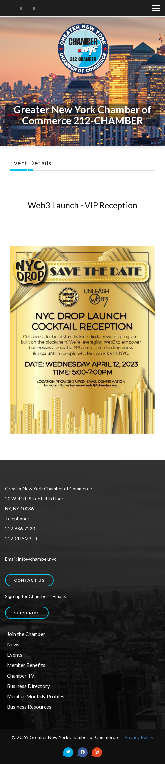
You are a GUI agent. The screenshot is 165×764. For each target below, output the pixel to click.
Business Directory (28, 686)
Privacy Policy (138, 737)
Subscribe (26, 612)
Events (14, 655)
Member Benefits (26, 665)
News (13, 644)
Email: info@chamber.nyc (30, 559)
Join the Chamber (26, 634)
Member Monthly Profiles (35, 696)
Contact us (29, 580)
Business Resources (29, 707)
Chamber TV (20, 676)
